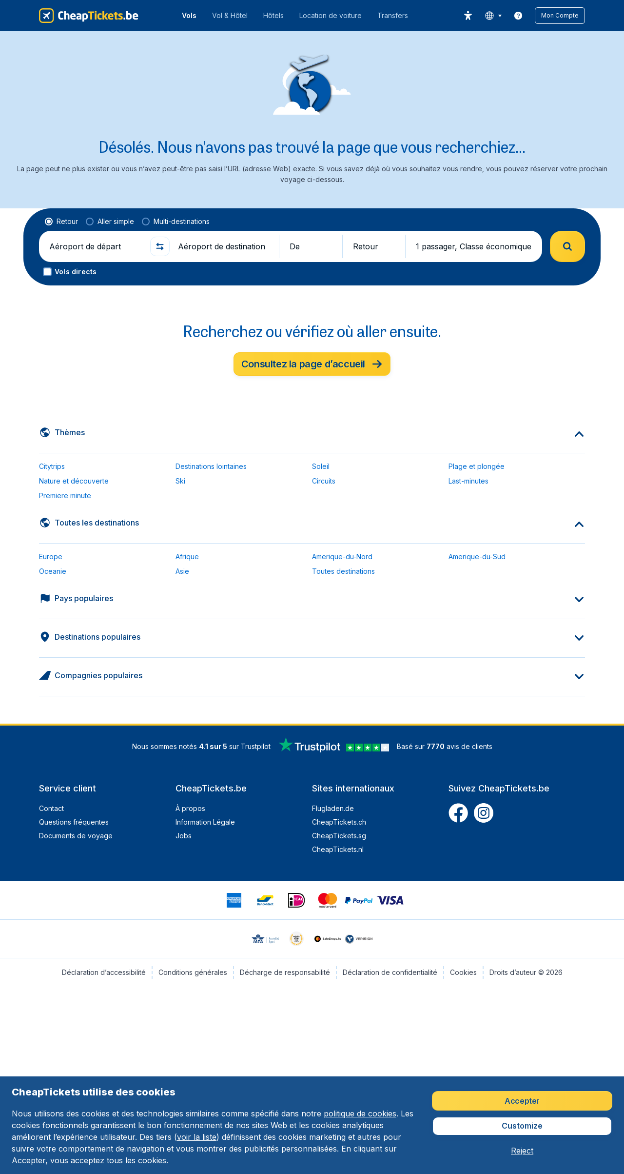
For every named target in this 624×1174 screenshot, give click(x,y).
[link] (518, 15)
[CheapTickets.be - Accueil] (88, 15)
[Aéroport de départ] (95, 246)
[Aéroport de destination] (224, 246)
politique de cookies (360, 1113)
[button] (560, 15)
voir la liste (196, 1137)
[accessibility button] (468, 15)
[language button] (493, 15)
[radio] (61, 221)
